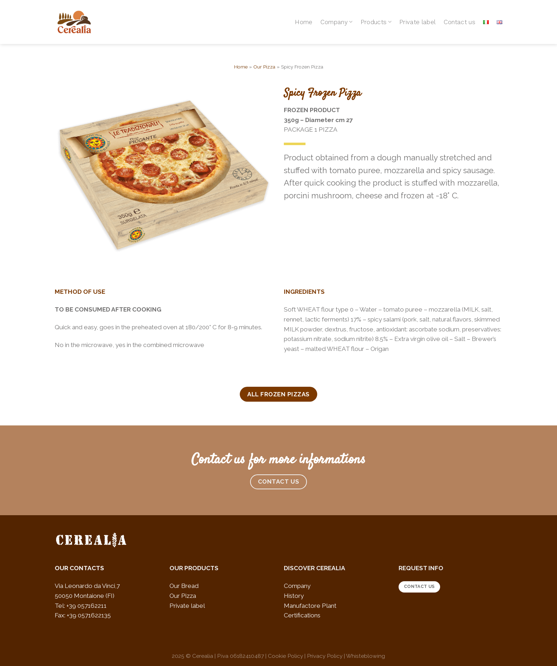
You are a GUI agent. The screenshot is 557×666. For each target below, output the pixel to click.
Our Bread (184, 585)
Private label (417, 22)
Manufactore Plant (310, 605)
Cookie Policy (285, 656)
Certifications (302, 615)
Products (376, 22)
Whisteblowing (365, 656)
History (294, 595)
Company (336, 22)
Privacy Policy (324, 656)
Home (303, 22)
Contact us (459, 22)
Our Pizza (264, 67)
